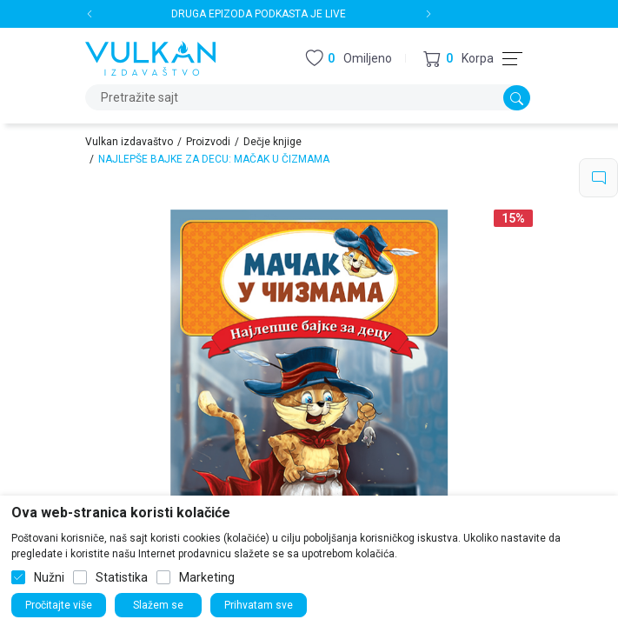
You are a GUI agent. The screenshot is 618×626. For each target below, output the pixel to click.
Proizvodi (208, 142)
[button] (458, 59)
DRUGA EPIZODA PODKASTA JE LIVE (259, 14)
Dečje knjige (272, 142)
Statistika (122, 577)
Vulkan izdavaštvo (129, 142)
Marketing (207, 577)
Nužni (49, 577)
